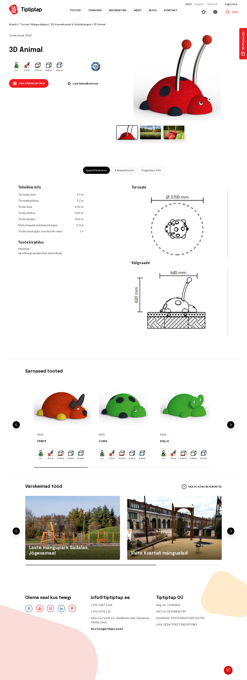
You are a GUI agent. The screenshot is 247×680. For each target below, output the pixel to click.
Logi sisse (231, 4)
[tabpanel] (123, 263)
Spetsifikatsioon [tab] (96, 170)
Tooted (75, 10)
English (199, 4)
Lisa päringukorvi (29, 83)
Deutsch (212, 4)
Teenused (95, 10)
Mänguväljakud (40, 24)
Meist (138, 10)
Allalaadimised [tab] (124, 170)
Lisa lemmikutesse (83, 83)
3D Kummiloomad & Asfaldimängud (71, 24)
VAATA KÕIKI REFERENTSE (202, 486)
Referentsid (118, 10)
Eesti (188, 4)
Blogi (153, 10)
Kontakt (170, 10)
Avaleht (13, 24)
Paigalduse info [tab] (151, 170)
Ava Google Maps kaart (107, 628)
